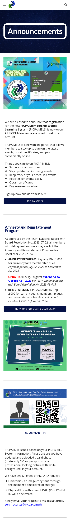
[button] (4, 4)
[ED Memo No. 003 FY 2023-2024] (35, 308)
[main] (35, 31)
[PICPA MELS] (35, 201)
